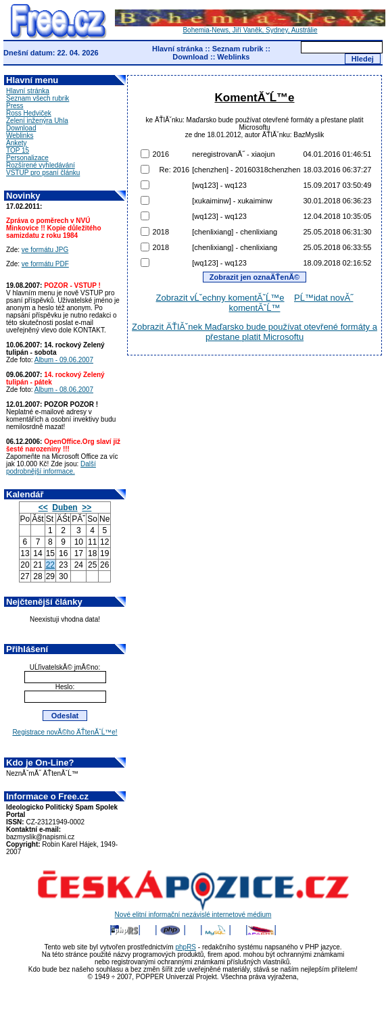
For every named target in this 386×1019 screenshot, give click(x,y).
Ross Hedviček (28, 113)
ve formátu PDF (45, 264)
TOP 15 (17, 150)
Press (15, 105)
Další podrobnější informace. (51, 467)
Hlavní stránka (177, 49)
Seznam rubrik (238, 49)
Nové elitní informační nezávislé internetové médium (193, 911)
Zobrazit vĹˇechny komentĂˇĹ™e (220, 298)
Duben (64, 507)
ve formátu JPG (45, 249)
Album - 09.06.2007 (63, 360)
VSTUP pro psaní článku (43, 172)
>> (86, 507)
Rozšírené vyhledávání (40, 165)
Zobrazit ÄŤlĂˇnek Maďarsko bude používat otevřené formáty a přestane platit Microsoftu (254, 332)
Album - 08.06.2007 (63, 389)
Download (190, 57)
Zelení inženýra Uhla (37, 120)
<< (43, 507)
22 (50, 565)
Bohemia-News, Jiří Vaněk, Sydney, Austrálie (250, 27)
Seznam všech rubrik (37, 98)
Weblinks (233, 57)
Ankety (16, 143)
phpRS (185, 947)
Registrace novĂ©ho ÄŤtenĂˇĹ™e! (64, 732)
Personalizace (27, 157)
